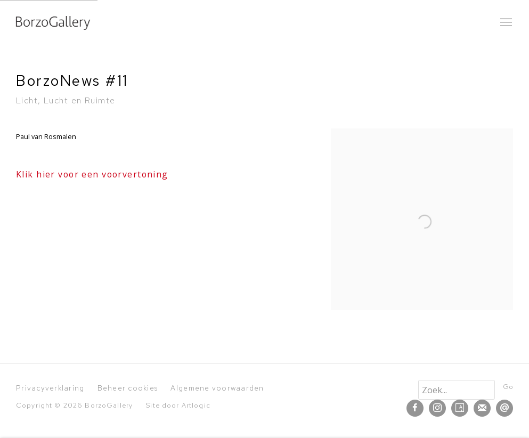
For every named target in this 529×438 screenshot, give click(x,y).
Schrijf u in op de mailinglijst (482, 408)
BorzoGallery (53, 23)
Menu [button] (505, 23)
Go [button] (508, 386)
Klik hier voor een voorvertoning (92, 174)
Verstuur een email (504, 408)
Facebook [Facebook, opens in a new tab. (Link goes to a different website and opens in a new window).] (415, 408)
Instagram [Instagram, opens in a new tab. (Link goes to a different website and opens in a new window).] (437, 408)
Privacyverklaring (50, 388)
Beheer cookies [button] (127, 388)
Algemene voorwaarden (217, 388)
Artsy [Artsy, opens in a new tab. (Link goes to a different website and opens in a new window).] (459, 408)
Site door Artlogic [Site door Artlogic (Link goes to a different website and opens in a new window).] (177, 405)
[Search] (456, 390)
